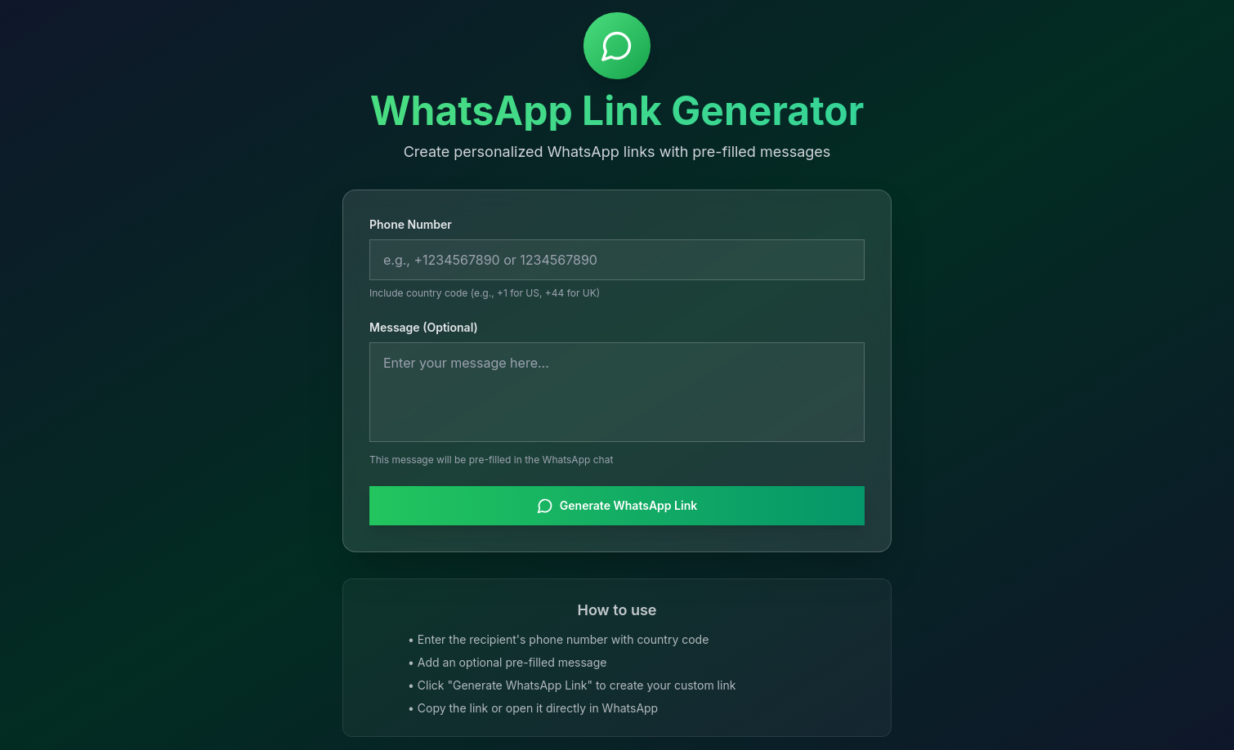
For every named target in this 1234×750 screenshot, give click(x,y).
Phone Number (410, 225)
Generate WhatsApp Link (617, 506)
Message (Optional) (423, 328)
